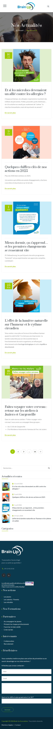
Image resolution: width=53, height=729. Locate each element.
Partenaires (9, 616)
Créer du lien (8, 630)
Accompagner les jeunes (12, 621)
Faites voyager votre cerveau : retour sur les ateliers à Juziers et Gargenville (26, 411)
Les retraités (8, 602)
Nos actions (9, 590)
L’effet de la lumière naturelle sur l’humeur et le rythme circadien (26, 324)
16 (35, 452)
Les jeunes (7, 597)
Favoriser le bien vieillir (12, 627)
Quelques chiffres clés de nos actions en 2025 (26, 169)
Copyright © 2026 (8, 721)
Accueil (19, 30)
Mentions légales (7, 725)
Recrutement (8, 644)
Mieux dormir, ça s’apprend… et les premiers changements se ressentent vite (26, 246)
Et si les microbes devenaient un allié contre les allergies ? (26, 92)
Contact (18, 725)
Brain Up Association (21, 721)
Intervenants (10, 636)
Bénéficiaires (10, 650)
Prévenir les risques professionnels (16, 624)
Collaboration (9, 641)
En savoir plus (10, 113)
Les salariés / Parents (11, 599)
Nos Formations (12, 609)
